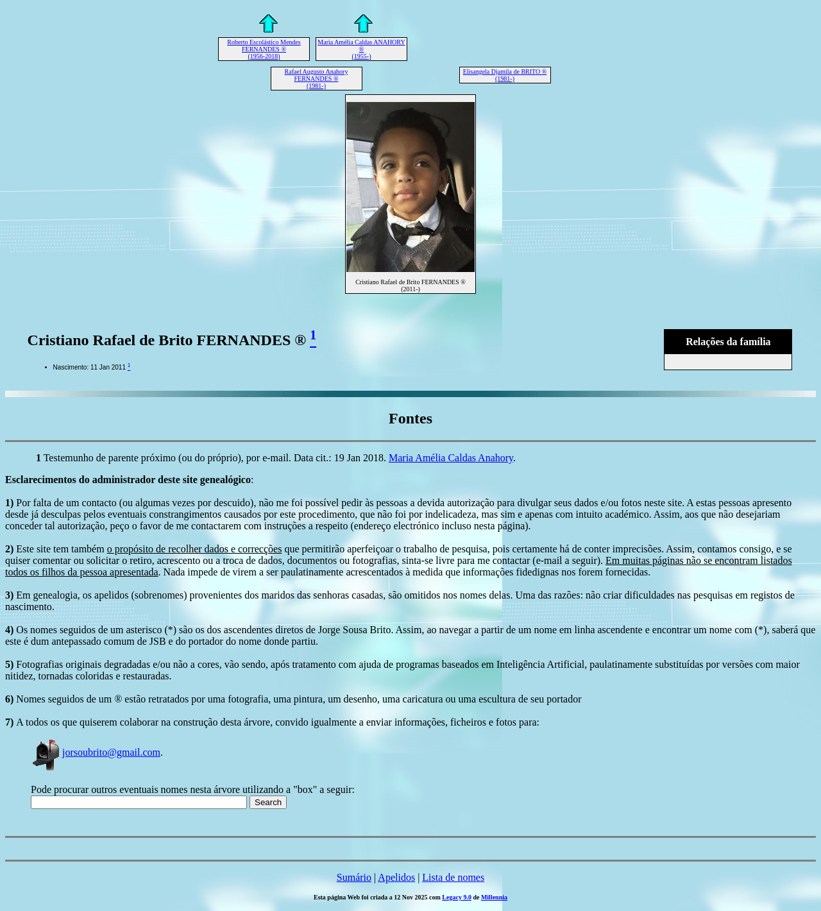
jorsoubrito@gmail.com (95, 752)
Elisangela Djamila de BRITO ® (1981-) (505, 75)
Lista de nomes (453, 877)
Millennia (494, 897)
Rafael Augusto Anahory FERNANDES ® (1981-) (316, 78)
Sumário (354, 877)
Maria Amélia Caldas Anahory (451, 457)
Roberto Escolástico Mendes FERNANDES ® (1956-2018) (263, 49)
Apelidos (396, 877)
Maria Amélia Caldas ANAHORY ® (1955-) (361, 49)
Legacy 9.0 (456, 897)
